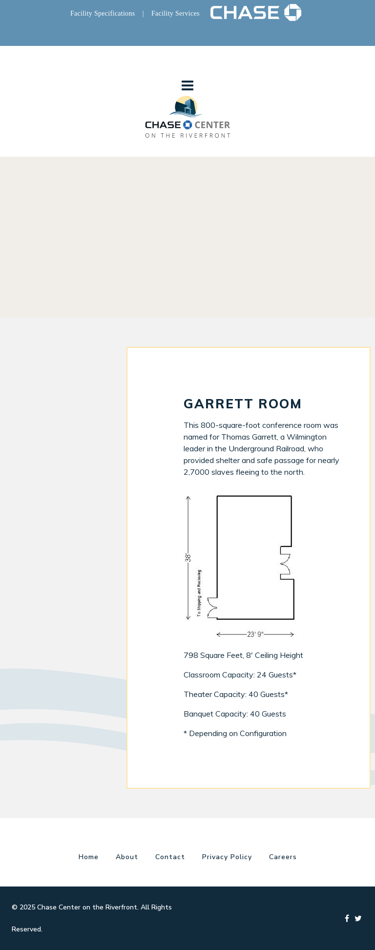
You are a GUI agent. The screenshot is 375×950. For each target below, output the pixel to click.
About (127, 857)
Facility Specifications (102, 13)
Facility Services (175, 13)
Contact (170, 857)
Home (89, 857)
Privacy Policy (227, 857)
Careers (283, 857)
